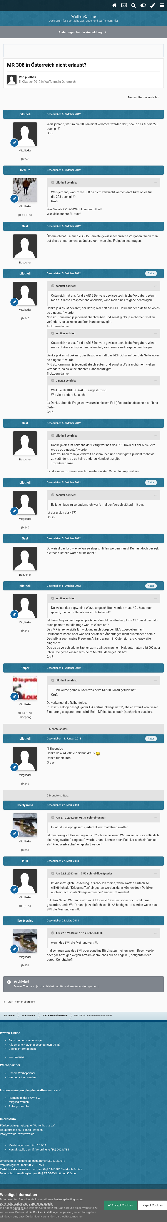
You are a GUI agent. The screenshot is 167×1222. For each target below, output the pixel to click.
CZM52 (25, 170)
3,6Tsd (25, 906)
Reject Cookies (152, 1205)
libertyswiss (25, 805)
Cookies (18, 1207)
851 (25, 850)
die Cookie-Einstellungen (47, 1212)
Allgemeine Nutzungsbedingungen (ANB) (34, 1044)
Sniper (25, 668)
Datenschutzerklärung (14, 1203)
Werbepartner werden (22, 1077)
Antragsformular (19, 1106)
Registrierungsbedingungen (26, 1040)
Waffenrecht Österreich (60, 81)
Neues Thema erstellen (143, 97)
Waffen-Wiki (16, 1057)
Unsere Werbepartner (22, 1073)
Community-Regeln (41, 1203)
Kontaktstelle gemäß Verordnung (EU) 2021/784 (39, 1149)
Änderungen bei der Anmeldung (80, 32)
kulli (25, 861)
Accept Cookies (119, 1205)
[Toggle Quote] (53, 182)
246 (25, 159)
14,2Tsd (25, 713)
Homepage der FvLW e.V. (24, 1097)
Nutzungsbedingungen (68, 1199)
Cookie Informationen (22, 1048)
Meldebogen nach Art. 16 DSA (27, 1145)
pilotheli (30, 77)
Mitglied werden (19, 1101)
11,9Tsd (25, 215)
